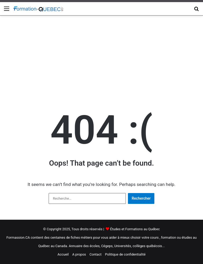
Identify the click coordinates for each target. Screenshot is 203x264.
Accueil (62, 254)
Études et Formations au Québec (135, 229)
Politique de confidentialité (125, 254)
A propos (79, 254)
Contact (96, 254)
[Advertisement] (101, 58)
